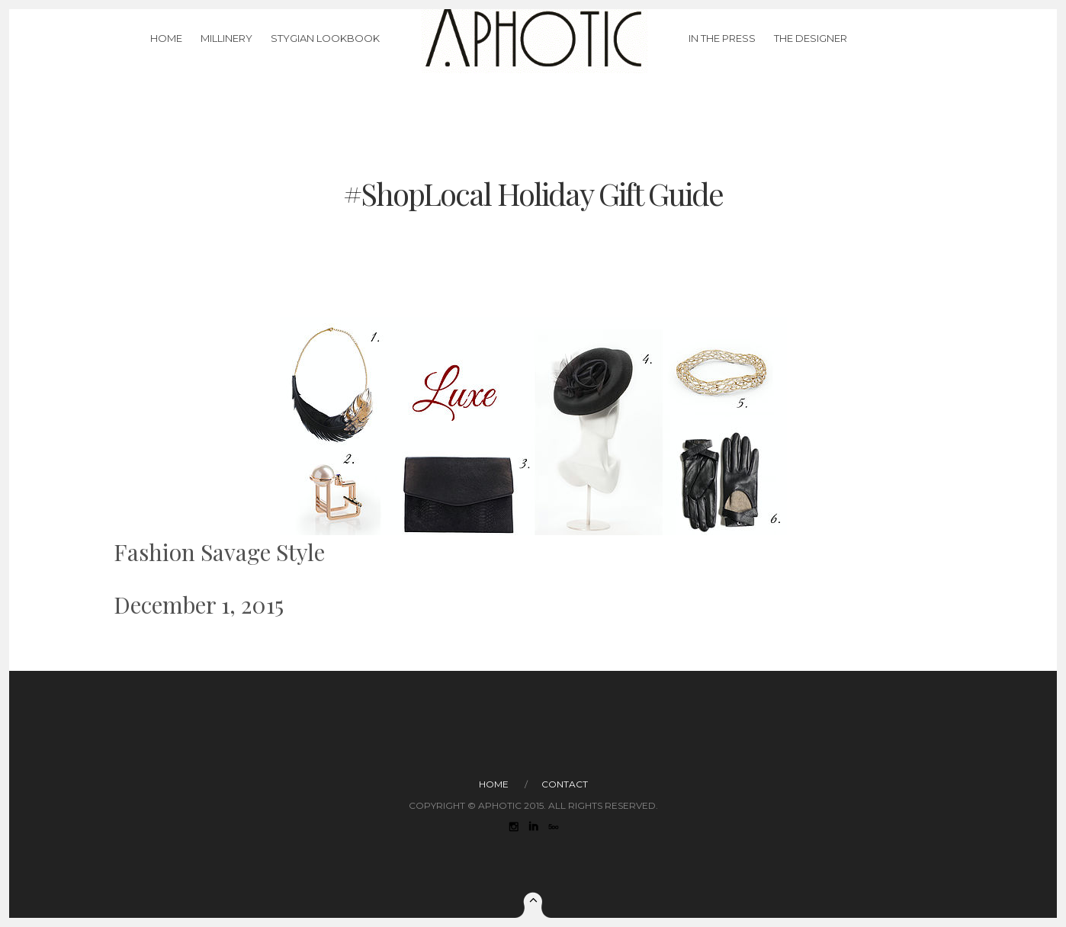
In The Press (722, 56)
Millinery (226, 56)
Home (166, 56)
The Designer (810, 56)
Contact (564, 784)
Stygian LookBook (325, 56)
